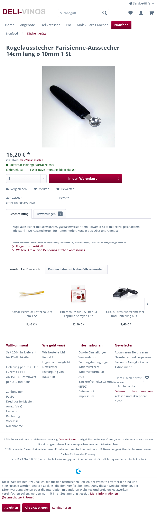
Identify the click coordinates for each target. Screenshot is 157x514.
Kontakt (47, 357)
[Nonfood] (121, 25)
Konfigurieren (61, 508)
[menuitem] (83, 13)
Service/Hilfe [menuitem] (140, 3)
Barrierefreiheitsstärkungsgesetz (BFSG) (95, 384)
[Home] (9, 25)
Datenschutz (87, 391)
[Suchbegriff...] (83, 13)
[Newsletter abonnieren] (147, 377)
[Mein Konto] (140, 13)
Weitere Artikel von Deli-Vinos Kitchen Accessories (48, 250)
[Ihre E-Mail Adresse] (129, 378)
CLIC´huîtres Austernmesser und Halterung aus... (125, 314)
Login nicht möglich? (56, 362)
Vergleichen (16, 189)
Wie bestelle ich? (53, 352)
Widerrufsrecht (88, 367)
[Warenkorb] (150, 13)
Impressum (86, 396)
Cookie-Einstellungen (93, 352)
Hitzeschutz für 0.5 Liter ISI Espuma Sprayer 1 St (78, 314)
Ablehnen (11, 508)
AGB (81, 377)
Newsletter (49, 367)
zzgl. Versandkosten (31, 160)
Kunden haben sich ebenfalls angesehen (76, 269)
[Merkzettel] (130, 13)
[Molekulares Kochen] (92, 25)
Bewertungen (50, 213)
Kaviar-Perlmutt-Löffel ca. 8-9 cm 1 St (32, 314)
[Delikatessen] (50, 25)
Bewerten (65, 189)
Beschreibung (18, 214)
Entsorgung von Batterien (53, 374)
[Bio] (68, 25)
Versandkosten (68, 439)
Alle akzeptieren (36, 508)
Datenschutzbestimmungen (134, 391)
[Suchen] (104, 13)
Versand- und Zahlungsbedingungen (94, 359)
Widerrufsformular (91, 372)
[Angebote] (27, 25)
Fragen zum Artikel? (27, 246)
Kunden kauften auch (24, 269)
